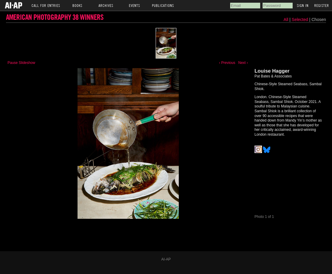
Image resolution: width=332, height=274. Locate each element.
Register (321, 5)
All (286, 19)
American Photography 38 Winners (54, 17)
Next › (243, 63)
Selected (300, 19)
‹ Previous (227, 63)
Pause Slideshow (21, 63)
